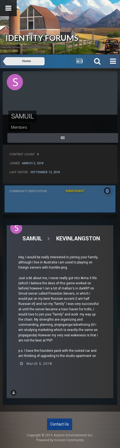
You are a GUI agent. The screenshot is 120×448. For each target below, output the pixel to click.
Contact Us (59, 424)
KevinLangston (78, 238)
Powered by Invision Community (60, 440)
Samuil (32, 238)
